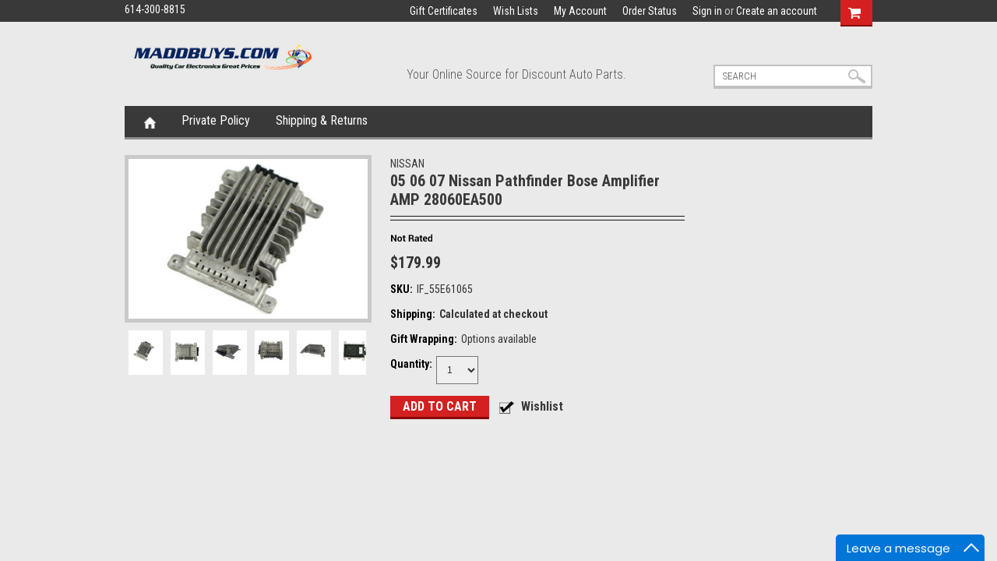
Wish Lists (515, 11)
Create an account (776, 11)
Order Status (649, 11)
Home (150, 121)
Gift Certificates (443, 11)
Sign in (707, 11)
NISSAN (407, 163)
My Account (580, 11)
